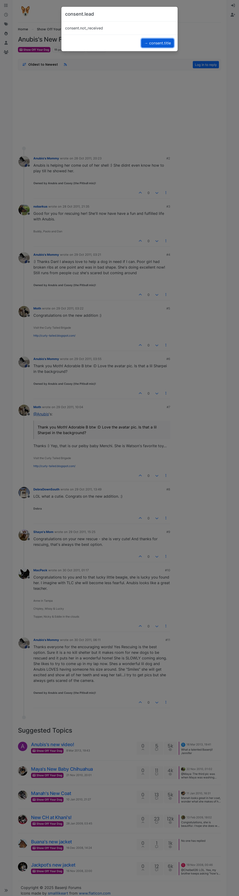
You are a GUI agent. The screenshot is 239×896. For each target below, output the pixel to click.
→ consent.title (157, 43)
